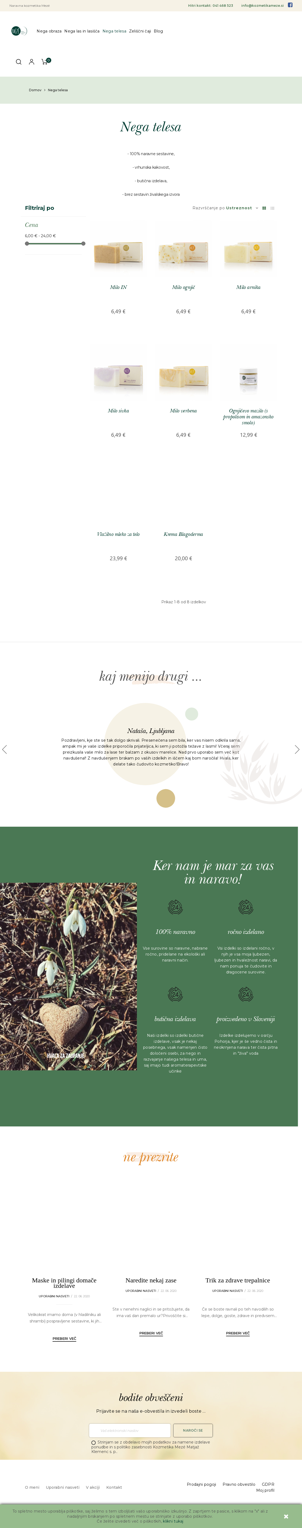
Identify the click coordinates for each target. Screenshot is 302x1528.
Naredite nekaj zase (151, 1280)
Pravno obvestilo (239, 1484)
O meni (32, 1487)
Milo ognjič (183, 287)
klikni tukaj (173, 1521)
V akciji (93, 1487)
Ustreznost (242, 208)
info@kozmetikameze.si (262, 6)
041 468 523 (223, 6)
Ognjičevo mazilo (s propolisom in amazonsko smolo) (248, 417)
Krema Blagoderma (183, 534)
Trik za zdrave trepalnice (237, 1280)
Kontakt (114, 1487)
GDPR (268, 1484)
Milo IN (118, 287)
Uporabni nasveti (54, 1296)
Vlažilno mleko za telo (118, 534)
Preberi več (64, 1338)
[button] (4, 750)
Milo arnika (248, 287)
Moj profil (265, 1490)
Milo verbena (183, 411)
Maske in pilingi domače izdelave (64, 1283)
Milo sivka (118, 411)
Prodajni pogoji (201, 1484)
